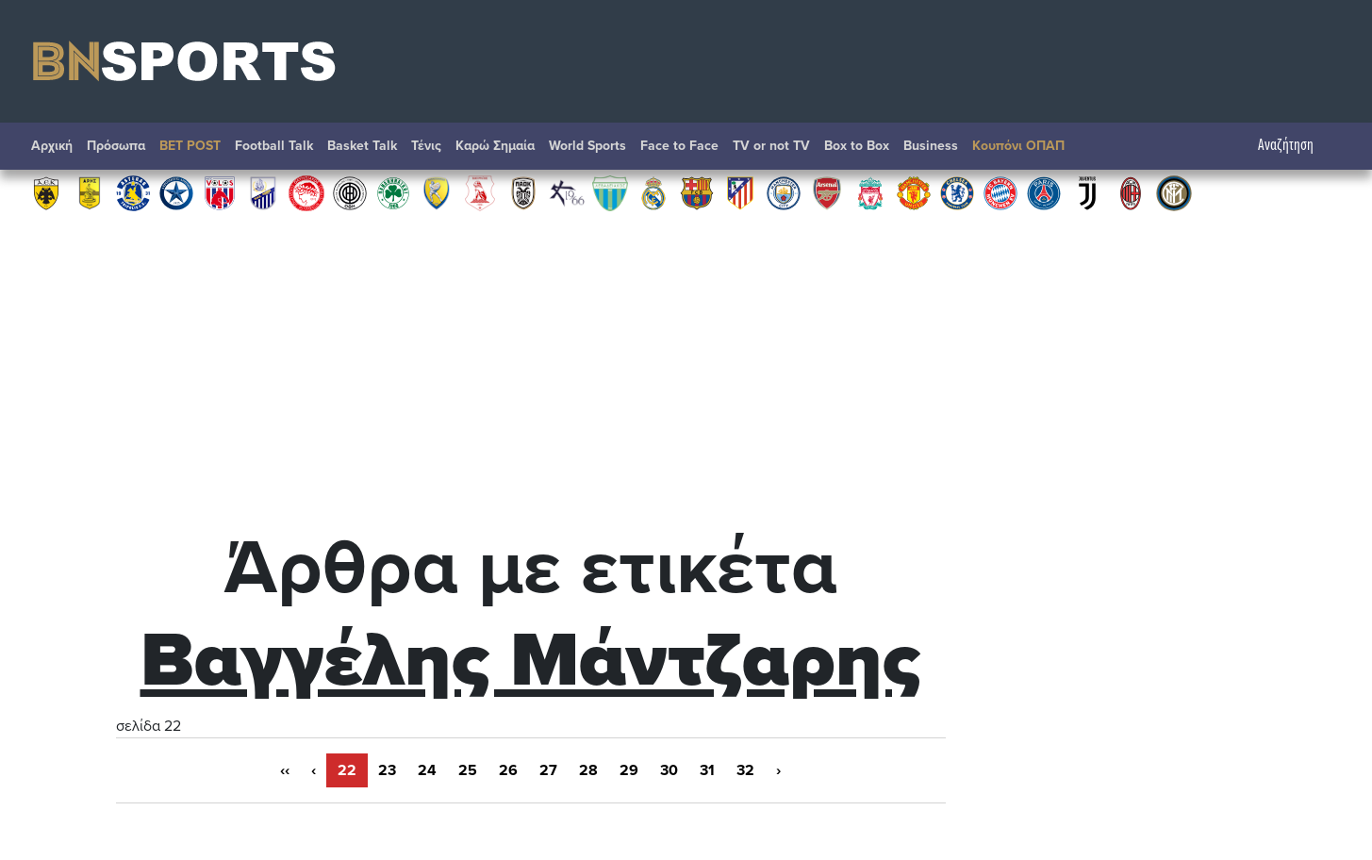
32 (745, 770)
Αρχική (52, 146)
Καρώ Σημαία (495, 146)
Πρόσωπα (116, 146)
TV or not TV (771, 146)
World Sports (587, 146)
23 (387, 770)
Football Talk (274, 146)
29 (629, 770)
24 (427, 770)
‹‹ (284, 770)
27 (548, 770)
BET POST (190, 146)
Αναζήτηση (1295, 146)
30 (669, 770)
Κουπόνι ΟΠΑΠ (1018, 146)
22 (347, 770)
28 (588, 770)
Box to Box (856, 146)
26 (508, 770)
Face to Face (679, 146)
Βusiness (930, 146)
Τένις (426, 146)
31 (707, 770)
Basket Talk (362, 146)
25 (467, 770)
